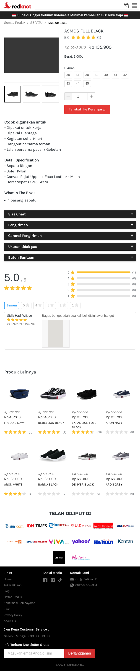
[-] (45, 580)
